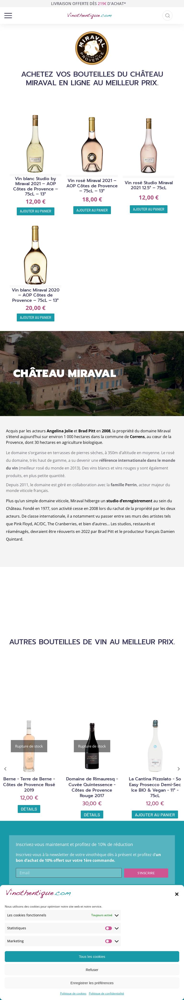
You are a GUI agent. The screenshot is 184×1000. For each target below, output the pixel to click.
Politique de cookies (73, 993)
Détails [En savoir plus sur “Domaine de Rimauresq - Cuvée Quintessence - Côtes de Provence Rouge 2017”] (92, 814)
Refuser (92, 970)
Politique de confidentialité (106, 993)
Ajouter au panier (35, 211)
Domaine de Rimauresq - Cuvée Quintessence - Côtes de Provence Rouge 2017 (92, 787)
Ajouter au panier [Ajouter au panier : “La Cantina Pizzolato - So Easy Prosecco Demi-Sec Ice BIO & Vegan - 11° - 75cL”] (155, 814)
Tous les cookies (92, 956)
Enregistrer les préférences (92, 983)
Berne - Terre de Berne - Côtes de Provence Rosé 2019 (29, 785)
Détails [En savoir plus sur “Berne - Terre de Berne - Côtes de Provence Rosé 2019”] (29, 808)
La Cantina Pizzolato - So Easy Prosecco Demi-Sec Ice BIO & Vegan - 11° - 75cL (155, 787)
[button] (176, 894)
